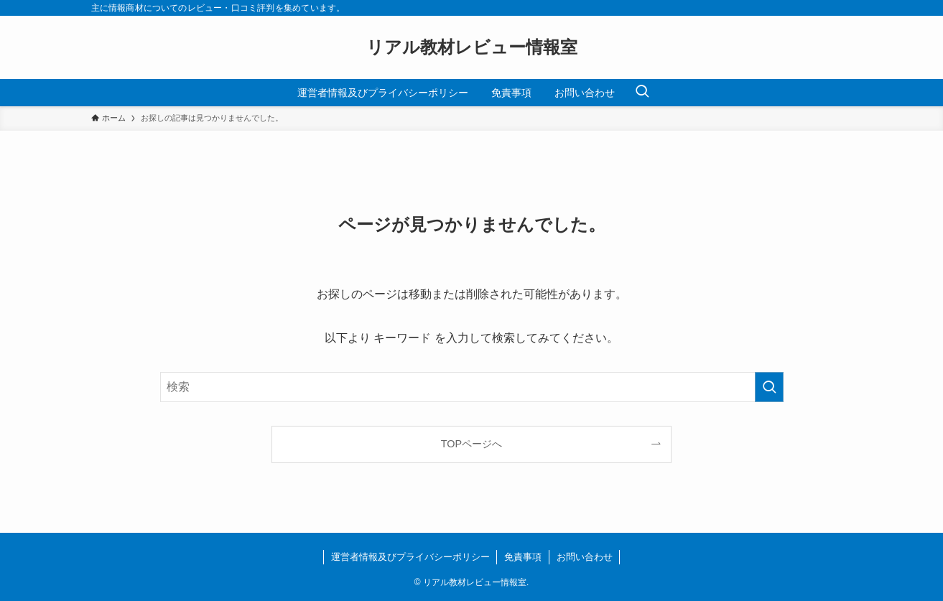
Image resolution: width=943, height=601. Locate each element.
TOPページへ (471, 443)
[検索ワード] (472, 387)
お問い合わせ (585, 556)
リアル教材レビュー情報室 (471, 47)
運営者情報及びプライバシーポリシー (410, 556)
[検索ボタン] (642, 92)
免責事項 (523, 556)
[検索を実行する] (769, 387)
